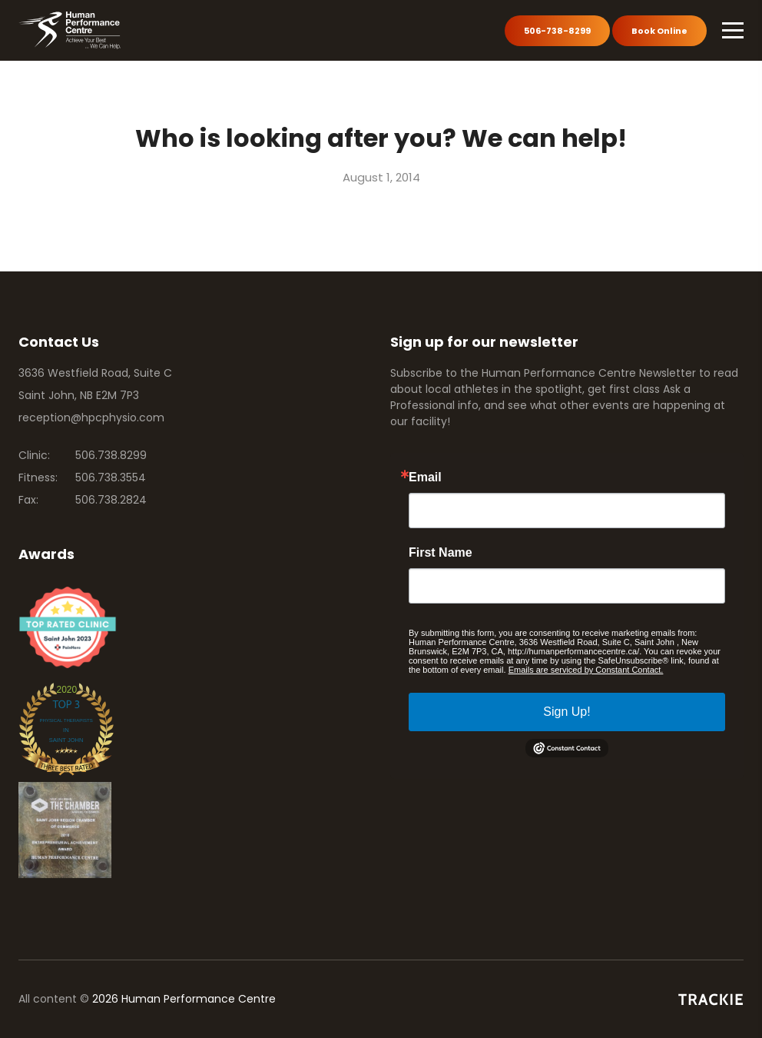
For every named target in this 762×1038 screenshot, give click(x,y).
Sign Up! (566, 711)
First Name (440, 553)
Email (425, 477)
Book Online (659, 31)
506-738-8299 (557, 31)
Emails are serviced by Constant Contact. (586, 669)
